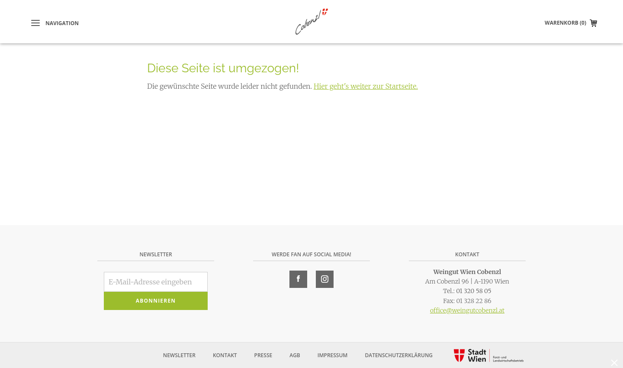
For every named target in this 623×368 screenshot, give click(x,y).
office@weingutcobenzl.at (467, 310)
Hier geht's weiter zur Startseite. (366, 86)
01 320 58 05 (473, 291)
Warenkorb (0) (565, 22)
